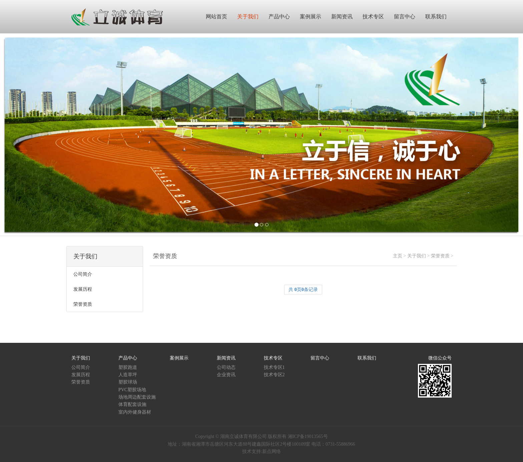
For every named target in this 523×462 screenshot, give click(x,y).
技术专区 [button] (373, 16)
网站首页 (216, 16)
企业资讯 (226, 374)
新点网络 (271, 451)
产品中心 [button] (279, 16)
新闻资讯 (226, 358)
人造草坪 (127, 374)
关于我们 (416, 255)
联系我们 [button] (436, 16)
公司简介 (80, 367)
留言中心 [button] (404, 16)
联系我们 (367, 358)
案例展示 (179, 358)
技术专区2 (274, 374)
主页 (397, 255)
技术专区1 (274, 367)
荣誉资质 (440, 255)
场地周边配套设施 (137, 397)
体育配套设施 (132, 404)
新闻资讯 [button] (342, 16)
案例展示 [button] (310, 16)
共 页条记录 (303, 289)
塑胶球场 (127, 382)
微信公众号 (440, 358)
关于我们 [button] (247, 16)
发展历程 (80, 374)
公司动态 (226, 367)
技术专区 (273, 358)
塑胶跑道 (127, 367)
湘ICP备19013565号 (308, 436)
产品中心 (127, 358)
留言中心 (320, 358)
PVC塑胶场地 (132, 389)
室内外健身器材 (134, 412)
